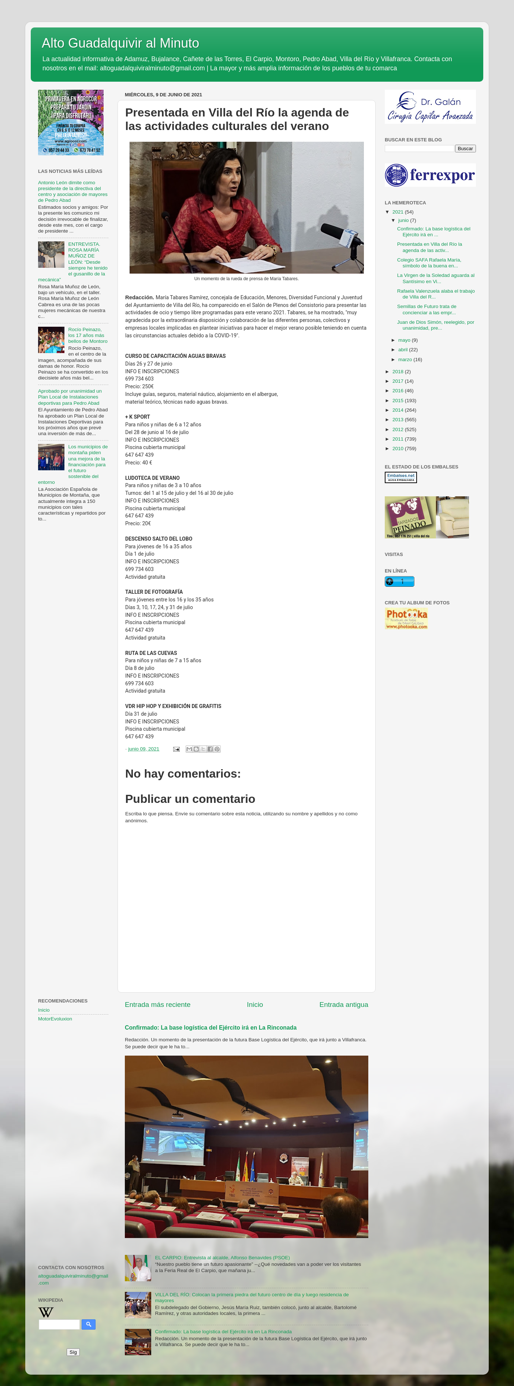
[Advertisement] (73, 646)
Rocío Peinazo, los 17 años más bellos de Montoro (87, 335)
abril (403, 349)
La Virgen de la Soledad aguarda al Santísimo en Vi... (435, 278)
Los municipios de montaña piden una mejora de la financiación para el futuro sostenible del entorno (73, 464)
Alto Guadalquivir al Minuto (120, 43)
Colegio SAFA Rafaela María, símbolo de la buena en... (429, 262)
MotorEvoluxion (55, 1019)
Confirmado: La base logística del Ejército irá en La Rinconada (211, 1027)
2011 (398, 439)
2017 (398, 381)
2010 (398, 448)
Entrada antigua (344, 1004)
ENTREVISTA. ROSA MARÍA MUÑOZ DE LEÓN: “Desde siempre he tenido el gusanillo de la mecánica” (73, 261)
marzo (405, 359)
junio (404, 220)
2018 (398, 371)
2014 (398, 410)
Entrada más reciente (158, 1004)
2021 (398, 212)
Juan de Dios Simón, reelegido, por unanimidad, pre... (435, 325)
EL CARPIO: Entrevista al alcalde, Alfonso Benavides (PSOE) (222, 1257)
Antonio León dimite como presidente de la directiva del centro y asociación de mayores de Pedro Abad (73, 191)
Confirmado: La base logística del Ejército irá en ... (433, 231)
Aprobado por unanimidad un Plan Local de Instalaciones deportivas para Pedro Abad (70, 396)
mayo (405, 340)
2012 (398, 429)
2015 (398, 400)
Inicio (255, 1004)
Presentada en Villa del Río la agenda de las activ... (429, 247)
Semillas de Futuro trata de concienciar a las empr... (427, 309)
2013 (398, 419)
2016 (398, 390)
